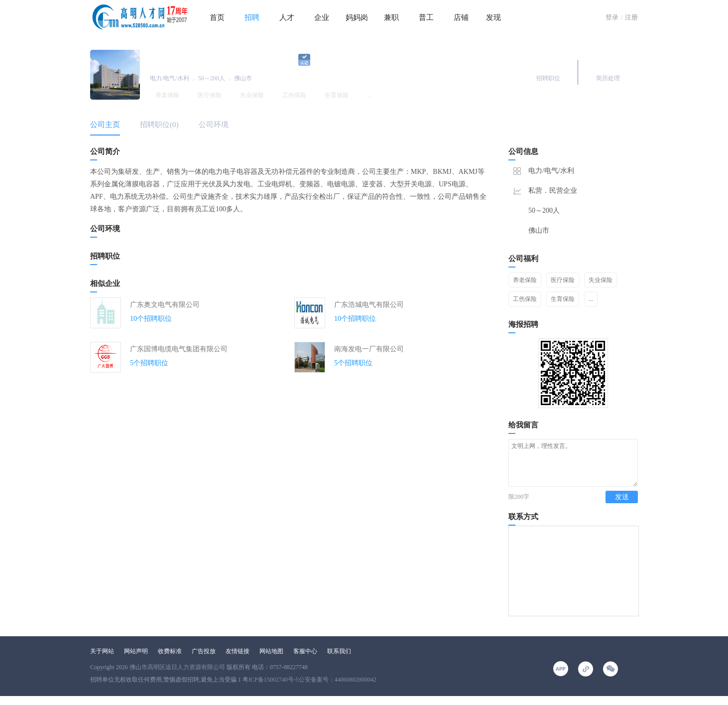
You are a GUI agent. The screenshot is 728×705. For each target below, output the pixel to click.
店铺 (461, 17)
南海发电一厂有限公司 (369, 349)
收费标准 (170, 660)
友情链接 (237, 660)
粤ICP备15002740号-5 (271, 688)
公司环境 (214, 125)
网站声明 (136, 660)
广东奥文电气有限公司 (165, 304)
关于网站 (102, 660)
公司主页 (105, 125)
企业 (321, 17)
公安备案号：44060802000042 (337, 688)
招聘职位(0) (159, 125)
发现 (493, 17)
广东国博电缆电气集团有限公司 (179, 349)
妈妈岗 (357, 17)
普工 (426, 17)
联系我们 (339, 660)
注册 (631, 17)
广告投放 (204, 660)
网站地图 (271, 660)
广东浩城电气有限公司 (369, 304)
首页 (217, 17)
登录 (612, 17)
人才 (286, 17)
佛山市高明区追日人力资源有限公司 (177, 676)
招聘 (251, 17)
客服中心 (305, 660)
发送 (622, 506)
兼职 (391, 17)
